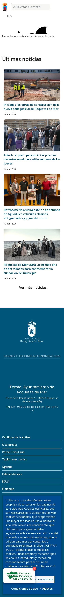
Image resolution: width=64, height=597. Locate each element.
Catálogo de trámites (16, 437)
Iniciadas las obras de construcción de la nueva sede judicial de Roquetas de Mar (32, 107)
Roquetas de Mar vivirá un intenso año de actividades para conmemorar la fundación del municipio (30, 269)
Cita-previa (9, 445)
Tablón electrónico (14, 459)
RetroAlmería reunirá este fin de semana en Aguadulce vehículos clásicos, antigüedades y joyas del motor (32, 214)
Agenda (7, 467)
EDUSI (5, 481)
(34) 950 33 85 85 (22, 407)
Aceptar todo (44, 579)
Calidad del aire (12, 474)
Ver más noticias (33, 287)
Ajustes (47, 588)
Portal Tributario (13, 452)
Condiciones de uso (24, 588)
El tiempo (8, 489)
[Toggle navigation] (58, 7)
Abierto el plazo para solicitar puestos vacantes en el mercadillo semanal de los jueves (32, 159)
